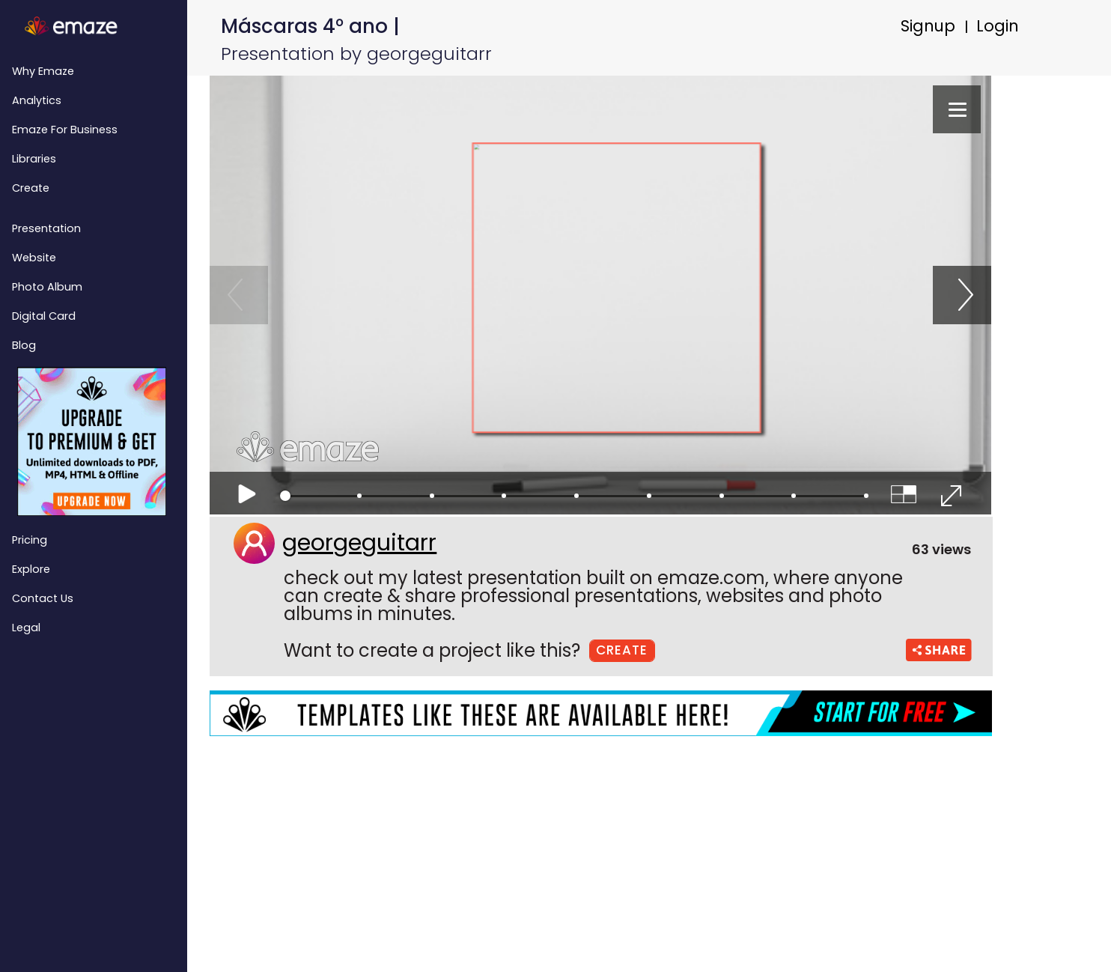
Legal (26, 627)
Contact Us (42, 598)
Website (34, 257)
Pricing (29, 539)
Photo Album (47, 286)
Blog (24, 345)
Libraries (34, 158)
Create (30, 187)
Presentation (46, 228)
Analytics (36, 100)
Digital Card (44, 316)
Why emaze (43, 71)
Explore (31, 569)
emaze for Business (65, 129)
